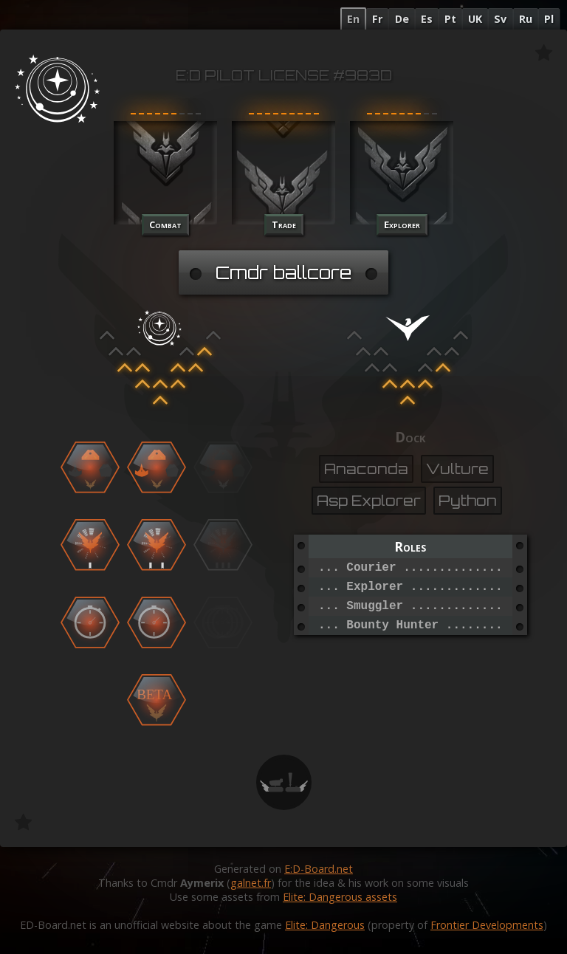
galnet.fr (250, 883)
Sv (500, 19)
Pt (450, 19)
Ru (525, 19)
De (402, 19)
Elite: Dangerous (325, 925)
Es (427, 19)
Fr (377, 19)
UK (475, 19)
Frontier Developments (486, 925)
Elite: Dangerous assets (340, 897)
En (353, 19)
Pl (549, 19)
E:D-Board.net (318, 869)
